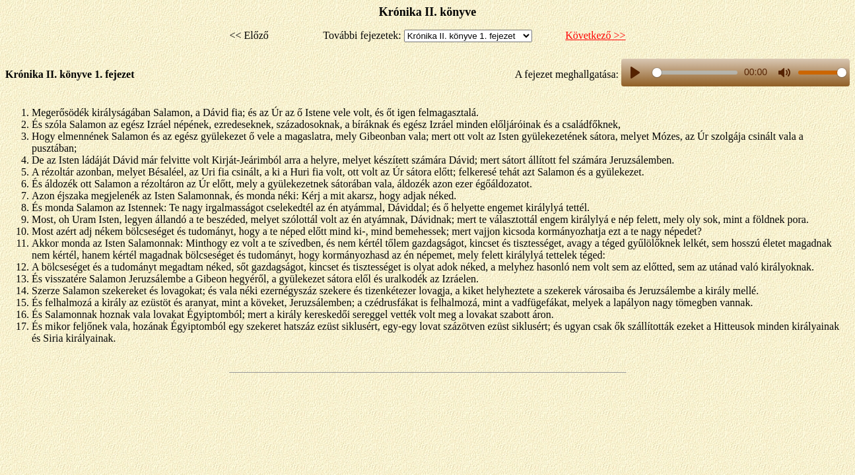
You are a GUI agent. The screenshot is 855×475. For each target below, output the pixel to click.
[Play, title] (635, 72)
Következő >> (595, 35)
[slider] (694, 72)
